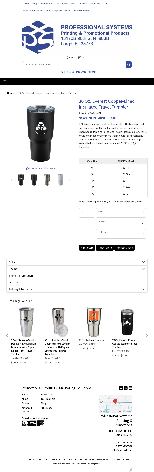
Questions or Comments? (35, 418)
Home (26, 3)
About (73, 3)
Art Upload (62, 3)
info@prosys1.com (86, 71)
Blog (34, 3)
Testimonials (46, 3)
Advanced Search (27, 409)
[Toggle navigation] (5, 81)
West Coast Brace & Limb (36, 10)
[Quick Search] (74, 64)
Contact (83, 3)
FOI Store (95, 3)
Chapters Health (61, 10)
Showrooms (47, 394)
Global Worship (81, 10)
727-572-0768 (66, 71)
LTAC (105, 3)
